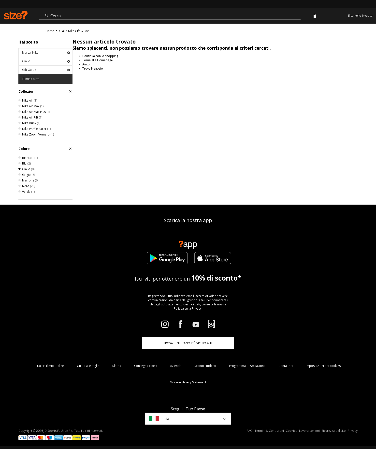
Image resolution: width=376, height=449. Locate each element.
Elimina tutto (31, 79)
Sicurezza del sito (334, 431)
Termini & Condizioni (269, 431)
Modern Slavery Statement (188, 382)
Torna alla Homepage (97, 60)
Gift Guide (46, 70)
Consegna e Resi (145, 366)
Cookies (291, 431)
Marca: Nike (46, 52)
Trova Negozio (92, 68)
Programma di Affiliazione (247, 366)
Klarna (116, 366)
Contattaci (285, 366)
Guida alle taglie (88, 366)
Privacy (353, 431)
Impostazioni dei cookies (323, 366)
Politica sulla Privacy (188, 308)
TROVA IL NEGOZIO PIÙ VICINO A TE (188, 343)
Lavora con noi (309, 431)
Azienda (175, 366)
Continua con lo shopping (100, 56)
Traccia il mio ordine (49, 366)
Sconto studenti (205, 366)
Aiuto (86, 64)
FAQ (250, 431)
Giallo (46, 61)
